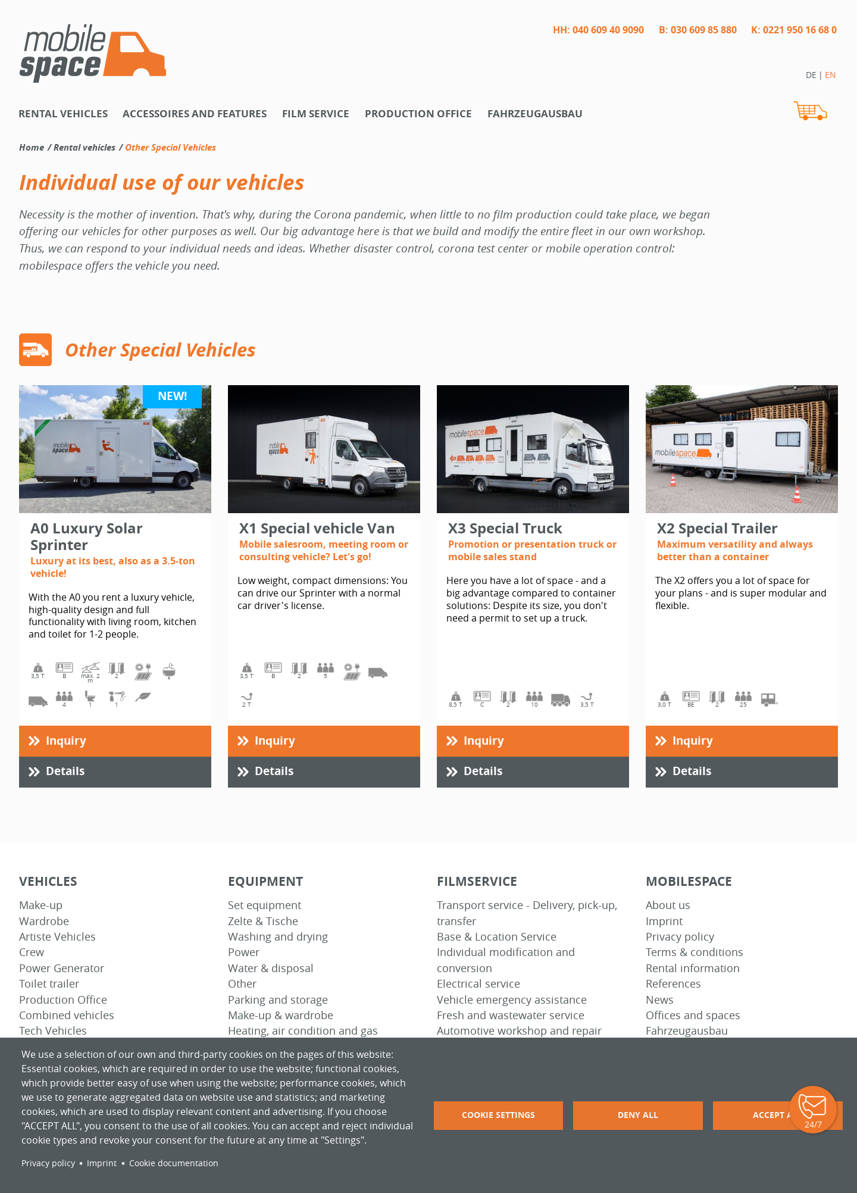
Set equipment (264, 905)
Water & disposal (271, 968)
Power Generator (61, 968)
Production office (418, 113)
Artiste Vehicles (57, 937)
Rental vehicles (63, 113)
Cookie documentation (173, 1163)
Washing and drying (278, 937)
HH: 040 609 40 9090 (598, 29)
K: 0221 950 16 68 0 (794, 29)
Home (31, 147)
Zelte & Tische (263, 921)
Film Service (315, 113)
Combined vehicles (66, 1015)
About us (668, 905)
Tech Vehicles (53, 1031)
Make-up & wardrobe (280, 1015)
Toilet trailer (49, 984)
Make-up (40, 905)
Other (242, 984)
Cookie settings (498, 1114)
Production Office (63, 1000)
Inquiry (66, 740)
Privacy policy (680, 937)
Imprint (664, 921)
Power (243, 952)
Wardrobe (44, 921)
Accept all (777, 1114)
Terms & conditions (694, 952)
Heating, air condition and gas (303, 1031)
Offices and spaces (693, 1015)
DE (811, 74)
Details (65, 771)
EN (830, 74)
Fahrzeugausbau (535, 113)
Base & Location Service (496, 937)
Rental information (693, 968)
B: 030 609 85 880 (698, 29)
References (673, 984)
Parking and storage (278, 1000)
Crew (31, 952)
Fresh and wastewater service (510, 1015)
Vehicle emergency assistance (512, 1000)
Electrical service (478, 984)
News (660, 1000)
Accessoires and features (195, 113)
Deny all (638, 1114)
